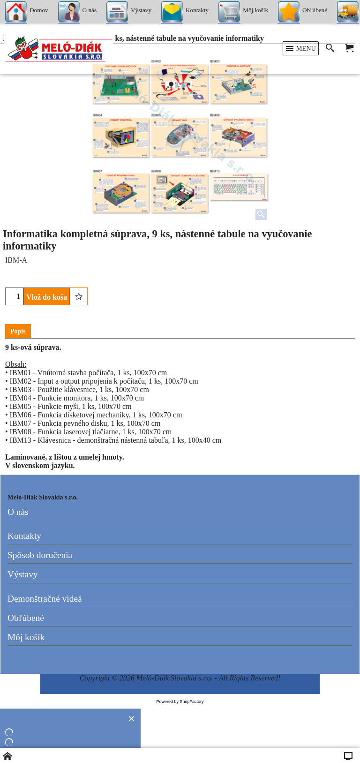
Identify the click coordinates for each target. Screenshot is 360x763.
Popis (18, 331)
